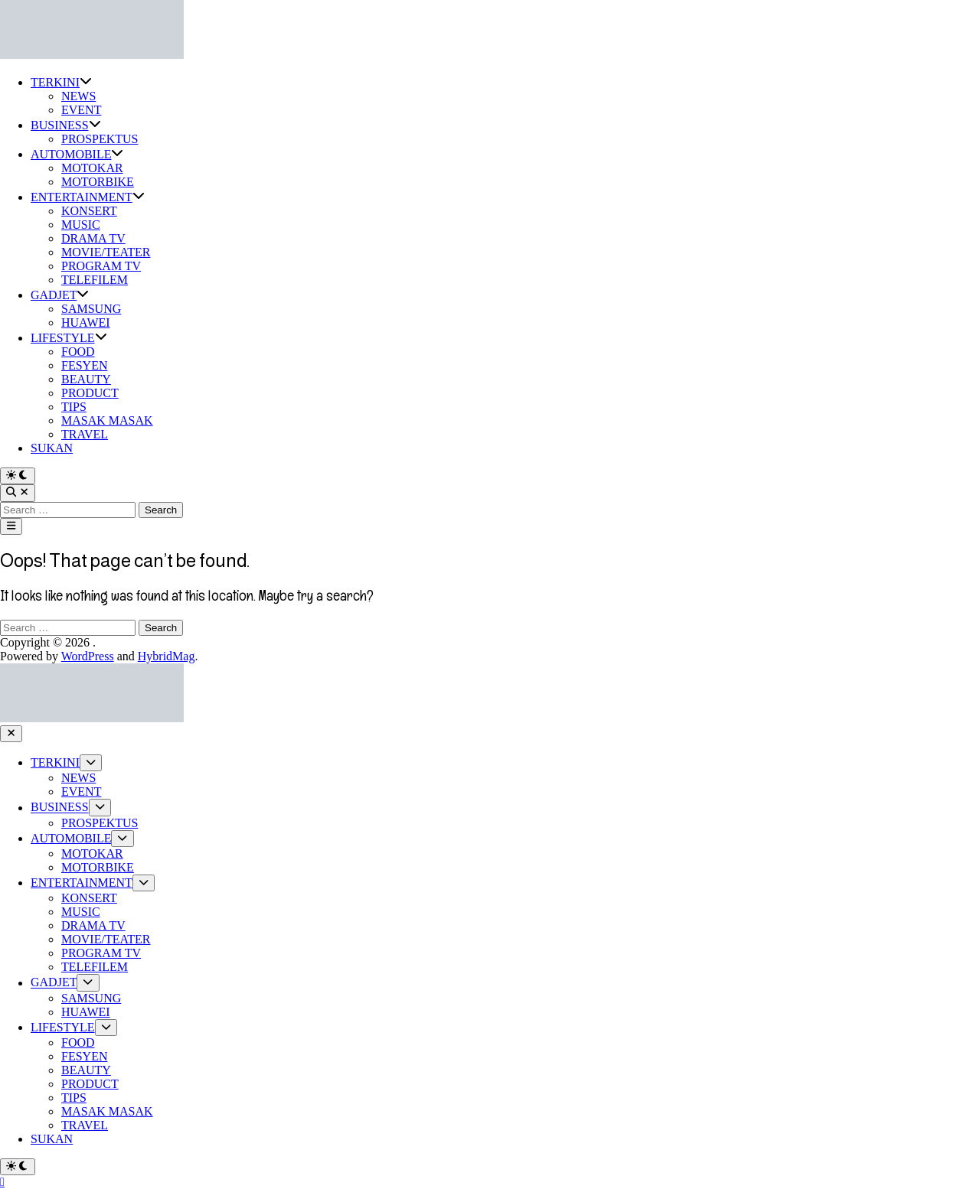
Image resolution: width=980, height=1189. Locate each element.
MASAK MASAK (107, 420)
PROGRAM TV (101, 265)
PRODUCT (90, 392)
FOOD (78, 351)
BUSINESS (66, 125)
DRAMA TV (93, 238)
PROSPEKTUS (99, 138)
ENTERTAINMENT (88, 197)
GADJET (60, 294)
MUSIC (80, 224)
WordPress (87, 656)
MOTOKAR (92, 167)
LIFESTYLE (69, 337)
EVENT (81, 109)
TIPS (74, 406)
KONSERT (89, 210)
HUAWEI (85, 322)
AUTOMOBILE (77, 154)
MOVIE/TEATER (105, 252)
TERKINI (61, 82)
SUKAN (52, 447)
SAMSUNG (91, 308)
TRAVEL (84, 434)
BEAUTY (86, 379)
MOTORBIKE (97, 181)
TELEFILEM (94, 279)
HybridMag (166, 656)
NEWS (78, 96)
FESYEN (84, 365)
